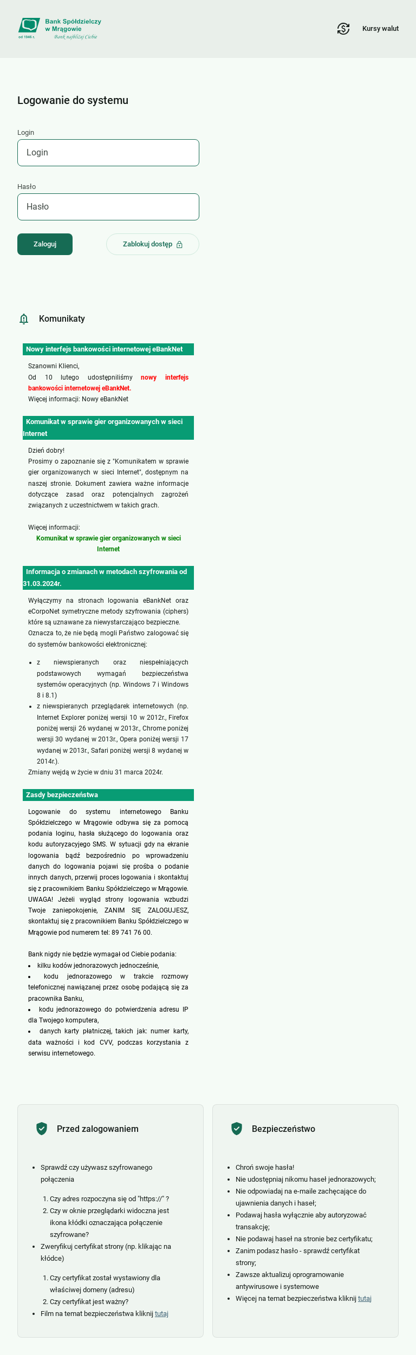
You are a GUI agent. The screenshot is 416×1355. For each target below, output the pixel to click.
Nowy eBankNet (105, 399)
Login (25, 132)
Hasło (26, 187)
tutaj (161, 1314)
